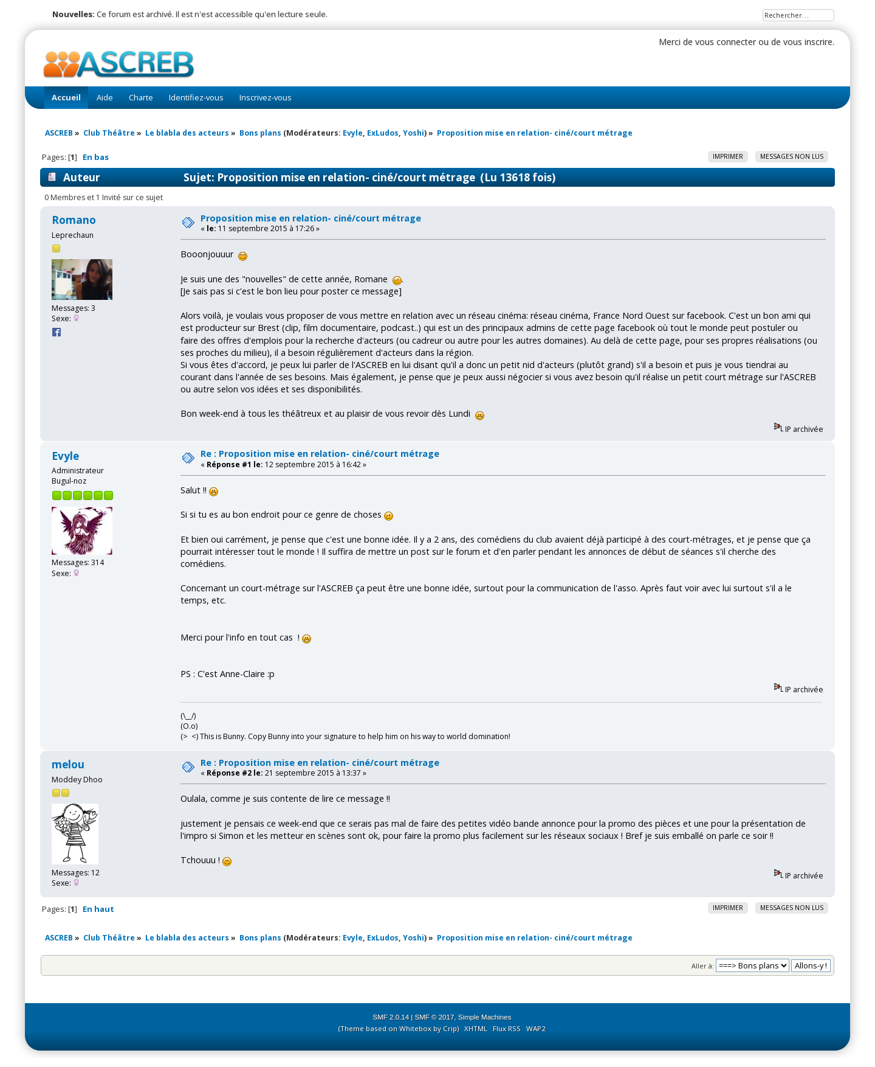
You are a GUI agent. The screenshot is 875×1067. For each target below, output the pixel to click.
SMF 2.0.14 (391, 1017)
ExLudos (383, 133)
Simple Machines (485, 1017)
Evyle (353, 133)
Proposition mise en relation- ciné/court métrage (311, 218)
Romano (74, 220)
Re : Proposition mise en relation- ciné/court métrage (320, 453)
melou (68, 764)
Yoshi (413, 133)
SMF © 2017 (435, 1017)
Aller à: (702, 965)
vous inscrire (807, 41)
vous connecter (725, 41)
